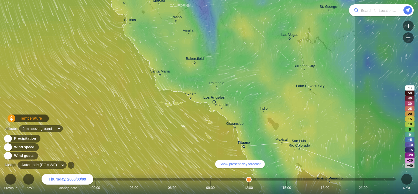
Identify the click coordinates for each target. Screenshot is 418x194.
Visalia (188, 31)
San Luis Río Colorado (299, 144)
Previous (10, 182)
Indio (264, 109)
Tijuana (244, 143)
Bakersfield (195, 60)
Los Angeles (214, 98)
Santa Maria (160, 72)
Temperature (22, 120)
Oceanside (235, 124)
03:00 (134, 188)
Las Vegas (289, 36)
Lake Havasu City (310, 86)
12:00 (248, 188)
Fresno (176, 18)
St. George (328, 7)
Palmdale (216, 83)
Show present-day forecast (240, 164)
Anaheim (222, 105)
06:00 (172, 188)
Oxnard (191, 95)
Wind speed (21, 147)
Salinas (130, 20)
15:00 (286, 188)
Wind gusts (21, 156)
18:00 (325, 188)
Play (28, 182)
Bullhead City (304, 66)
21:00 (363, 188)
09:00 (210, 188)
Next (406, 182)
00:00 (95, 188)
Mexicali (282, 140)
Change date (67, 182)
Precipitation (22, 139)
